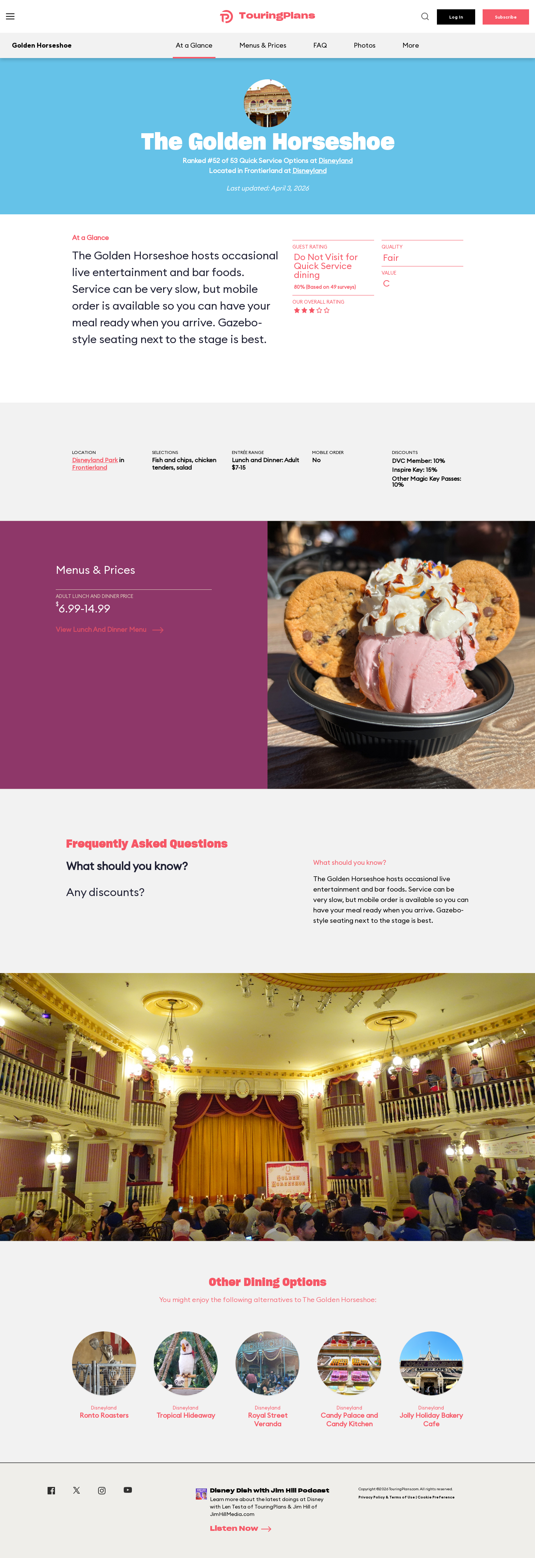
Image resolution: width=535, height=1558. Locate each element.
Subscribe (506, 17)
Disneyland (335, 160)
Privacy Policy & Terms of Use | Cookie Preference (407, 1497)
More (410, 45)
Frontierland (89, 467)
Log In (456, 17)
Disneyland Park (95, 460)
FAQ (320, 45)
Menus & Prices (262, 45)
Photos (365, 45)
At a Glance (194, 45)
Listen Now (243, 1529)
